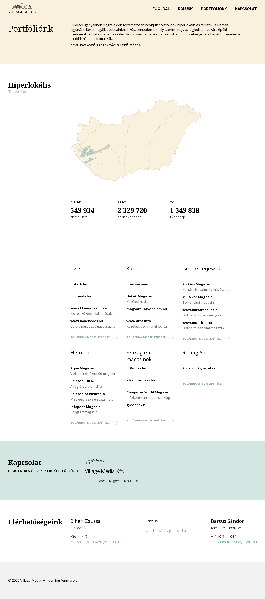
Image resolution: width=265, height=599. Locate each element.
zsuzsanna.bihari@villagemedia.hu (95, 542)
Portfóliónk (214, 9)
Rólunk (185, 9)
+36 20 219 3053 (82, 536)
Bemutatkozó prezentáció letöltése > (105, 45)
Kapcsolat (246, 9)
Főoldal (161, 9)
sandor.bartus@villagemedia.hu (234, 542)
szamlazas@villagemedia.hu (165, 530)
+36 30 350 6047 (223, 536)
